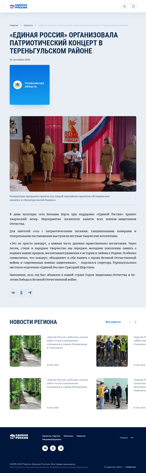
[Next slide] (135, 198)
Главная (14, 25)
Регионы (68, 436)
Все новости (113, 322)
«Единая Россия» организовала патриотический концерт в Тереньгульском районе (83, 25)
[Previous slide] (130, 198)
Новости (28, 25)
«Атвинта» (130, 467)
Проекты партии (51, 436)
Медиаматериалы (51, 439)
